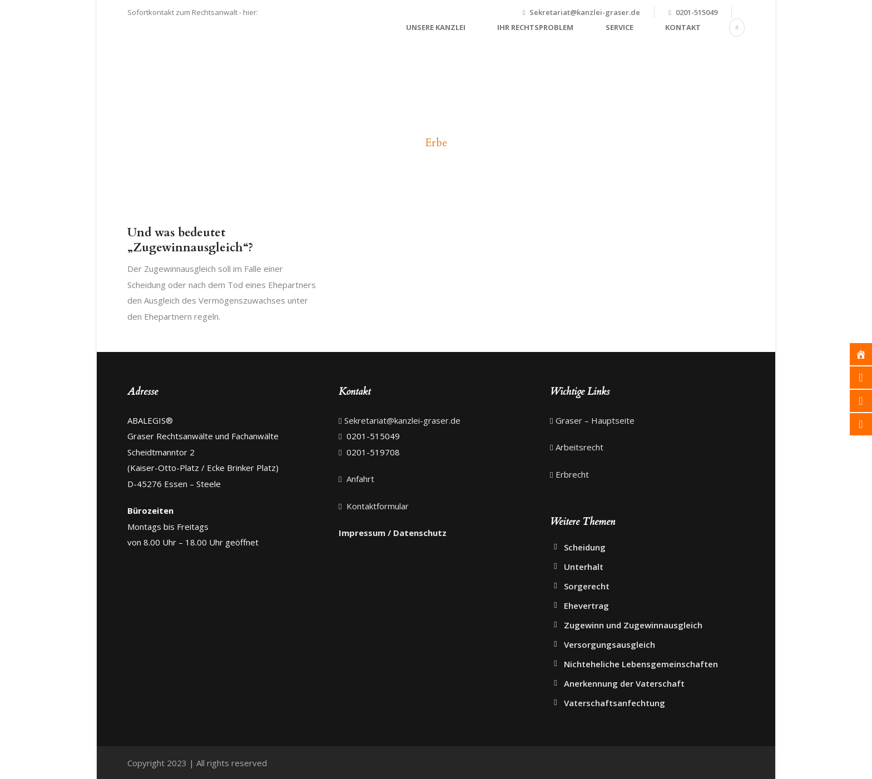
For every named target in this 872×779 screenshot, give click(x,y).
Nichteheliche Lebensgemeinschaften (641, 663)
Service (619, 27)
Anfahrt (359, 478)
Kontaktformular (376, 506)
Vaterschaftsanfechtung (614, 702)
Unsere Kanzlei (435, 27)
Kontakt (683, 27)
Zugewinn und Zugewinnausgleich (633, 625)
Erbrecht (572, 474)
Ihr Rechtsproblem (535, 27)
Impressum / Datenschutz (393, 532)
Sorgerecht (587, 586)
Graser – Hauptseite (595, 420)
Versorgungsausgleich (609, 644)
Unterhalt (583, 566)
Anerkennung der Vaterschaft (624, 683)
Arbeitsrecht (579, 447)
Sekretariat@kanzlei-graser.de (584, 12)
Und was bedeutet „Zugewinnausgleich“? (190, 240)
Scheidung (585, 547)
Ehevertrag (586, 605)
